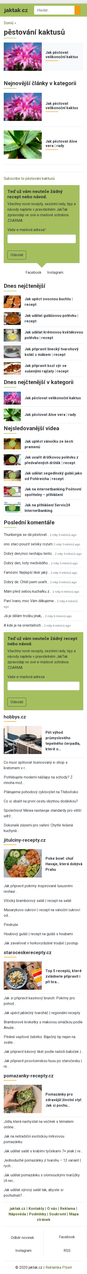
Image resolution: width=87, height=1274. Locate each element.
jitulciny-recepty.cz (25, 840)
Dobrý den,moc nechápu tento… (29, 553)
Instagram (55, 272)
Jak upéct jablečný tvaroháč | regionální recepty (42, 1013)
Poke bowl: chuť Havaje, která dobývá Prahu (63, 864)
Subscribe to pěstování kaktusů (29, 178)
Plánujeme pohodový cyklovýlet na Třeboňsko (41, 792)
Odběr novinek (22, 1237)
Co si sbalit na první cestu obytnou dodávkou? (41, 801)
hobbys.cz (15, 717)
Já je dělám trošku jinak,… (24, 616)
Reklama (67, 1208)
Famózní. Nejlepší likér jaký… (27, 572)
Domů (8, 23)
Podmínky (37, 1214)
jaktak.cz (18, 1208)
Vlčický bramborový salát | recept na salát (37, 900)
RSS (67, 1250)
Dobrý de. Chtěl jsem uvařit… (26, 582)
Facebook (34, 272)
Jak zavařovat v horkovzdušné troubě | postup (41, 943)
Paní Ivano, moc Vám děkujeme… (30, 601)
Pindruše (11, 924)
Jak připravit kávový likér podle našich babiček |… (43, 1051)
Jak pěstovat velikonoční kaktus (61, 54)
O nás (52, 1208)
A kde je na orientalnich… (23, 625)
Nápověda (17, 1214)
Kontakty (36, 1208)
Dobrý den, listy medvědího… (27, 563)
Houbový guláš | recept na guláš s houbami (38, 934)
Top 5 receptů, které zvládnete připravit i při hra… (63, 976)
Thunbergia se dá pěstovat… (26, 534)
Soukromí (57, 1214)
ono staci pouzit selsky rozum (28, 544)
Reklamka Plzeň (58, 1267)
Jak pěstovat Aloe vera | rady (61, 143)
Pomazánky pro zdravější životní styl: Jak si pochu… (63, 1100)
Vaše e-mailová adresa (26, 230)
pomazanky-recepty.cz (29, 1076)
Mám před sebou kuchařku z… (28, 591)
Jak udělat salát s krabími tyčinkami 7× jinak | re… (43, 1151)
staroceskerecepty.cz (28, 952)
